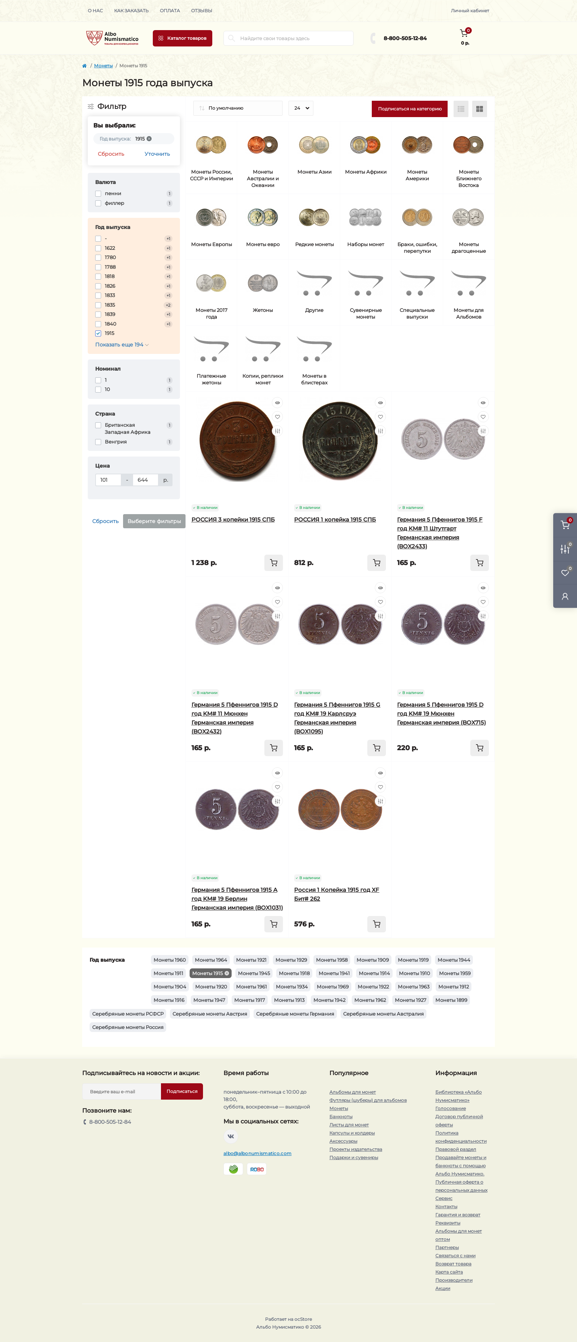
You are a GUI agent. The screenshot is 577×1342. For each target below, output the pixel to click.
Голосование (450, 1108)
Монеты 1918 (294, 973)
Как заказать (131, 10)
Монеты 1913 (289, 1000)
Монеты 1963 (413, 987)
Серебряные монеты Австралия (383, 1014)
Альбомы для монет (352, 1092)
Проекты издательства (355, 1149)
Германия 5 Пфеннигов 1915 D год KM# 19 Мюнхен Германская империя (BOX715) (441, 713)
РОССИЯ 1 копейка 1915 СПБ (335, 519)
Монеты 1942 (329, 1000)
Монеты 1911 (168, 973)
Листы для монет (349, 1125)
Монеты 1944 (454, 960)
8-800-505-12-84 (405, 38)
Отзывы (201, 10)
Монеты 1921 (251, 960)
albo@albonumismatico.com (257, 1153)
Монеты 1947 (209, 1000)
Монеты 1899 (451, 1000)
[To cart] (273, 563)
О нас (95, 10)
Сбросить (111, 154)
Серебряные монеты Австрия (210, 1014)
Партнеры (447, 1247)
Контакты (446, 1206)
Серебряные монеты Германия (295, 1014)
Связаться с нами (455, 1255)
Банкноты (340, 1116)
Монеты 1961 (251, 987)
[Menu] (182, 38)
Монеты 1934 (292, 987)
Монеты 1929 (291, 960)
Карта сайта (449, 1272)
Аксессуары (343, 1141)
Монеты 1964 (211, 960)
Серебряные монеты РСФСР (128, 1014)
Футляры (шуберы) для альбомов (368, 1100)
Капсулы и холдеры (352, 1133)
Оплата (170, 10)
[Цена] (108, 480)
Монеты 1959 (455, 973)
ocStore (303, 1319)
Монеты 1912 (453, 987)
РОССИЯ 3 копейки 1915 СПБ (233, 519)
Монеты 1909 (373, 960)
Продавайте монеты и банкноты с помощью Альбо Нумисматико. (460, 1166)
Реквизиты (447, 1223)
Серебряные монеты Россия (128, 1027)
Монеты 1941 (334, 973)
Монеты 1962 (370, 1000)
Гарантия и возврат (457, 1214)
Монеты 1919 (413, 960)
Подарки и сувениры (353, 1157)
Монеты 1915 (207, 973)
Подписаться (182, 1091)
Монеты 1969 (333, 987)
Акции (442, 1288)
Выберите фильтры (154, 521)
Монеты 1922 (373, 987)
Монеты (103, 65)
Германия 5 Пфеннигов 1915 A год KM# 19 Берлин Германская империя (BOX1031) (237, 898)
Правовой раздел (455, 1149)
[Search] (231, 38)
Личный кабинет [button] (470, 10)
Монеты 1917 (249, 1000)
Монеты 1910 (414, 973)
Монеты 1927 (410, 1000)
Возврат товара (453, 1264)
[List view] (461, 109)
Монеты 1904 (170, 987)
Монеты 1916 (169, 1000)
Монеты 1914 (374, 973)
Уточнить (157, 154)
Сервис (443, 1198)
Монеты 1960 (170, 960)
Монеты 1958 (332, 960)
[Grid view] (479, 109)
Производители (454, 1280)
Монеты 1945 (254, 973)
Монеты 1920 (211, 987)
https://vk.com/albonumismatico (231, 1136)
